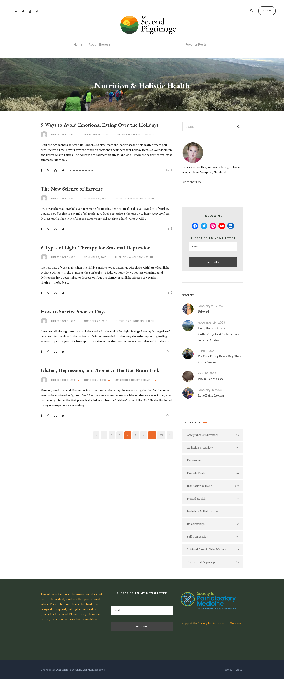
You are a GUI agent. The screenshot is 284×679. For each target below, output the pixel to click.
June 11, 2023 (206, 351)
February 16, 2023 (210, 390)
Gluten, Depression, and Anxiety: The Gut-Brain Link (100, 370)
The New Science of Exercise (72, 188)
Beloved (203, 311)
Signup (266, 10)
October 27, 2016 (95, 321)
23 (161, 435)
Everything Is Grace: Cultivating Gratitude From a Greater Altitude (218, 334)
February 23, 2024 (210, 306)
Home (78, 44)
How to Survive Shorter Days (73, 311)
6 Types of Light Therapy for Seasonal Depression (96, 247)
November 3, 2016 (95, 257)
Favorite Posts (196, 44)
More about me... (193, 182)
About (239, 669)
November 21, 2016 (95, 198)
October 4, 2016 (95, 380)
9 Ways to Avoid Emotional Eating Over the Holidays (99, 124)
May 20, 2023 (207, 373)
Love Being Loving (211, 395)
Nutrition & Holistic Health (135, 134)
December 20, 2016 (96, 134)
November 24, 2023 (211, 322)
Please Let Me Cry (210, 379)
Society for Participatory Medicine (219, 623)
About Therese (99, 44)
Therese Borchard (63, 134)
